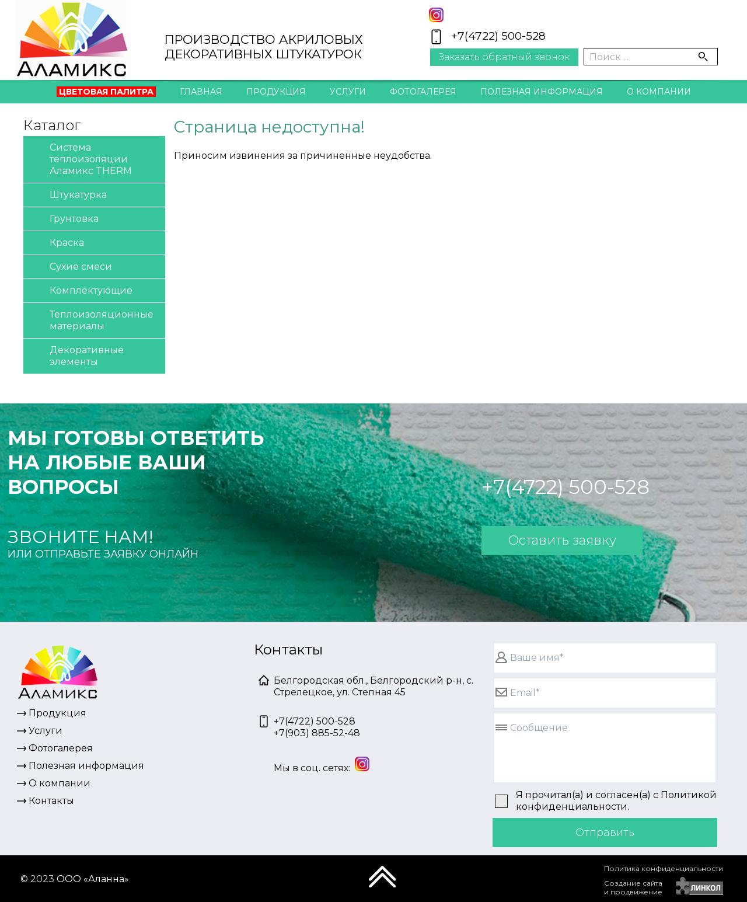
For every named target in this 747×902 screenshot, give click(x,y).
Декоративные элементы (76, 355)
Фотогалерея (423, 91)
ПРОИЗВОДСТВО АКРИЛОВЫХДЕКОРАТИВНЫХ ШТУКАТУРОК (264, 46)
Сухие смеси (70, 267)
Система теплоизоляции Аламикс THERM (80, 158)
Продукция (276, 91)
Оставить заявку (562, 540)
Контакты (373, 117)
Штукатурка (68, 195)
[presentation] (514, 881)
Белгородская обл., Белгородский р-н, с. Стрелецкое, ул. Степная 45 (373, 686)
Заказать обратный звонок (504, 56)
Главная (201, 91)
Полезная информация (541, 91)
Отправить (604, 832)
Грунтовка (64, 219)
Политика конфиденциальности (663, 868)
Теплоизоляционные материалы (91, 320)
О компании (659, 91)
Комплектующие (80, 291)
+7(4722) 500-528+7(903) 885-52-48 (317, 727)
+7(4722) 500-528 (498, 36)
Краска (56, 243)
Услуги (348, 91)
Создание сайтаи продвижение (633, 887)
